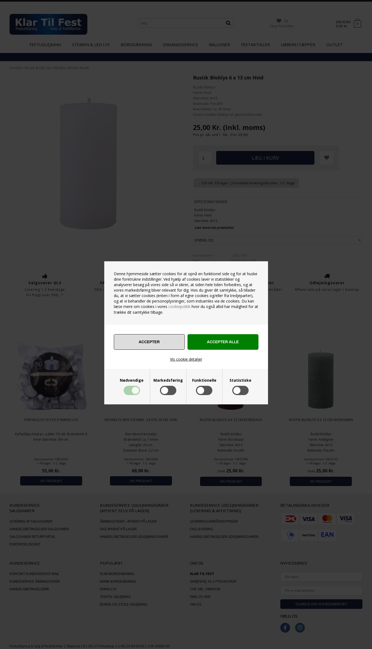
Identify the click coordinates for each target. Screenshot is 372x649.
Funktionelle (204, 380)
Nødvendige (132, 380)
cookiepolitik (179, 306)
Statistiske (240, 380)
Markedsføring (168, 380)
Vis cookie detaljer (186, 359)
